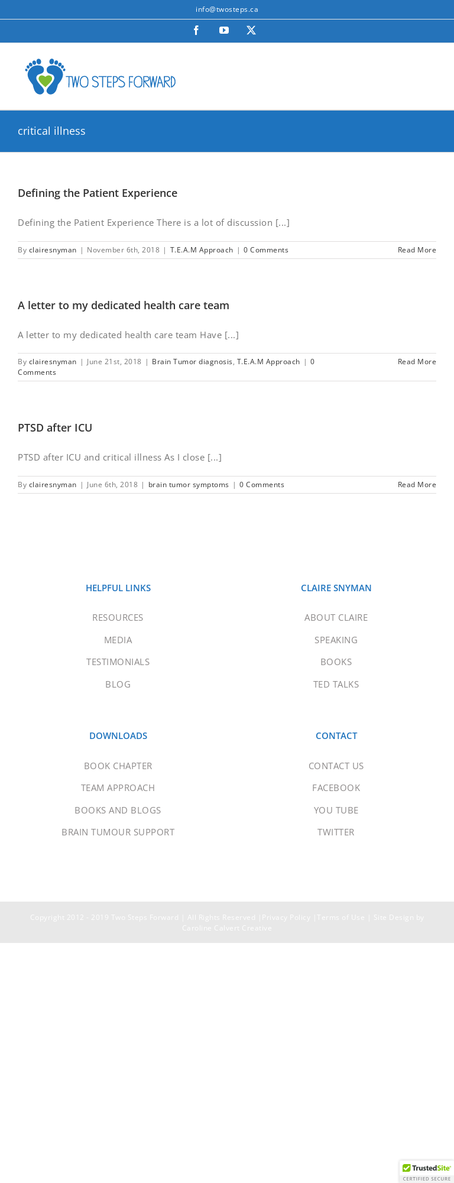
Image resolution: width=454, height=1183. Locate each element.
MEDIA (118, 640)
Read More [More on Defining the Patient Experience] (417, 250)
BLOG (118, 684)
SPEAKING (336, 640)
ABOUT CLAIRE (336, 617)
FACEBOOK (336, 787)
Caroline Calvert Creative (227, 928)
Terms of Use (341, 917)
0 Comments (266, 250)
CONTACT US (336, 766)
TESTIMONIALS (118, 661)
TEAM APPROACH (118, 787)
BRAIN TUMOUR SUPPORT (117, 832)
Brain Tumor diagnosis (192, 361)
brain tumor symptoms (188, 484)
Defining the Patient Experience (97, 193)
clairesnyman (53, 250)
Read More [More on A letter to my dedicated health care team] (417, 361)
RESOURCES (118, 617)
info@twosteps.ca (227, 9)
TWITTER (336, 832)
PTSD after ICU (55, 427)
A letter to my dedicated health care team (123, 305)
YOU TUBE (336, 810)
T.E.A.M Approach (202, 250)
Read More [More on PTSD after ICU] (417, 484)
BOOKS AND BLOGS (117, 810)
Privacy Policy (286, 917)
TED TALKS (336, 684)
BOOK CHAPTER (118, 766)
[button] (427, 1172)
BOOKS (336, 661)
